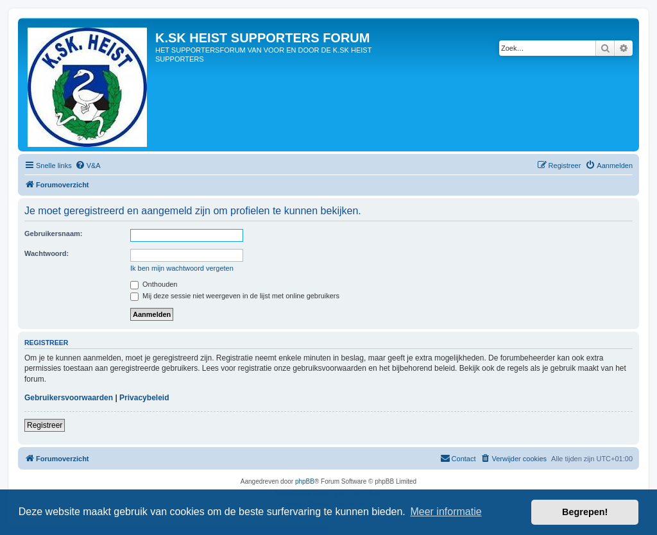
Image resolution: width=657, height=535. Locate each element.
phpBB (304, 481)
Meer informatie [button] (445, 511)
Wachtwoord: (46, 253)
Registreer (44, 425)
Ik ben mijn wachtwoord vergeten (182, 268)
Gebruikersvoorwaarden (68, 397)
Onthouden (154, 284)
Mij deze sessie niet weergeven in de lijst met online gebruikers (234, 296)
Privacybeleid (144, 397)
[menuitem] (88, 165)
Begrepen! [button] (585, 512)
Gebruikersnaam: (53, 233)
